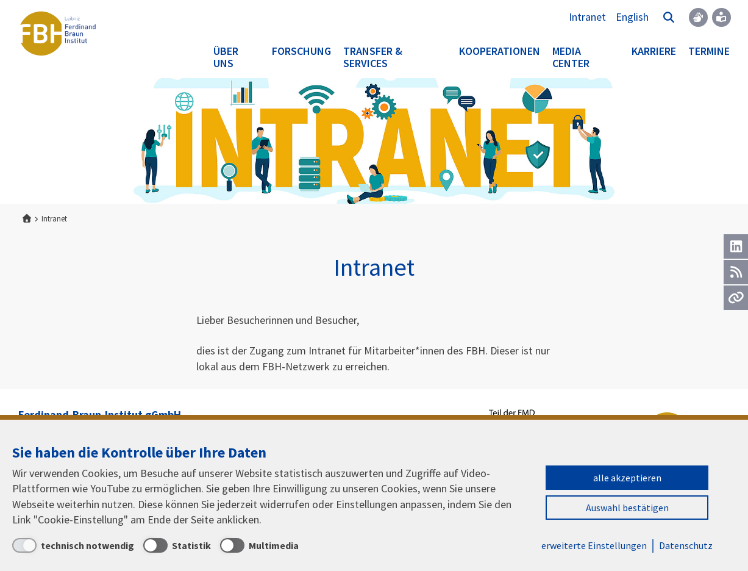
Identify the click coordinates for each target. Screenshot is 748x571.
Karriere (654, 51)
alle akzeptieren (627, 478)
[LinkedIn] (736, 246)
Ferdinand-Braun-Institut (58, 33)
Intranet (587, 17)
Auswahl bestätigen (627, 507)
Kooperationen (499, 51)
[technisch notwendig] (73, 545)
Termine (709, 51)
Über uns (225, 57)
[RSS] (736, 272)
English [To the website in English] (632, 17)
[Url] (736, 298)
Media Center (570, 57)
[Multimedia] (259, 545)
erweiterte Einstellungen (594, 545)
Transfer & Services (372, 57)
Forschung (301, 51)
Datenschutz (686, 545)
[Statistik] (177, 545)
